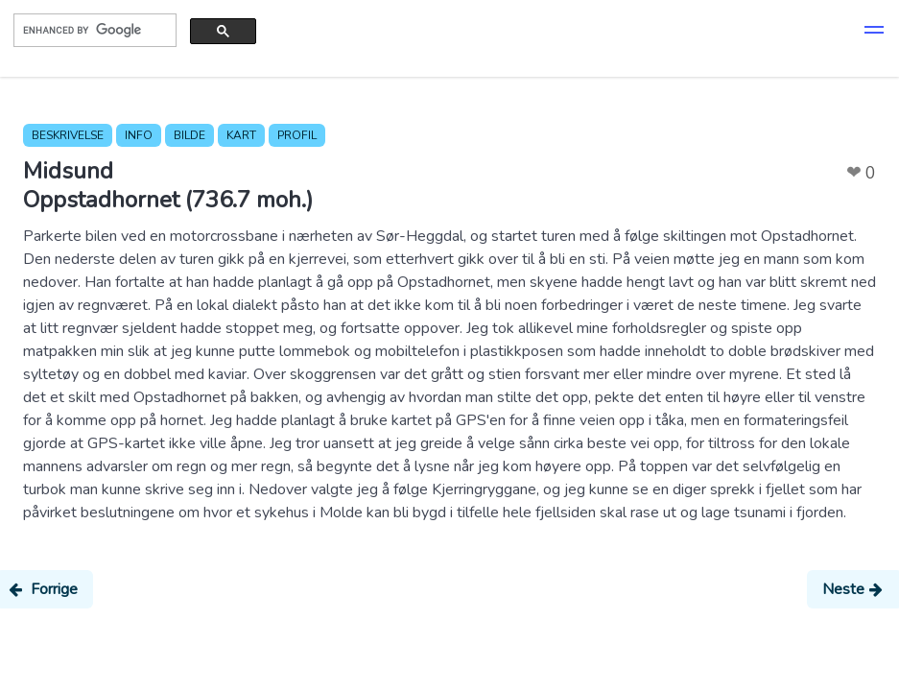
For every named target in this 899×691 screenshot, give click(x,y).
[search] (93, 29)
